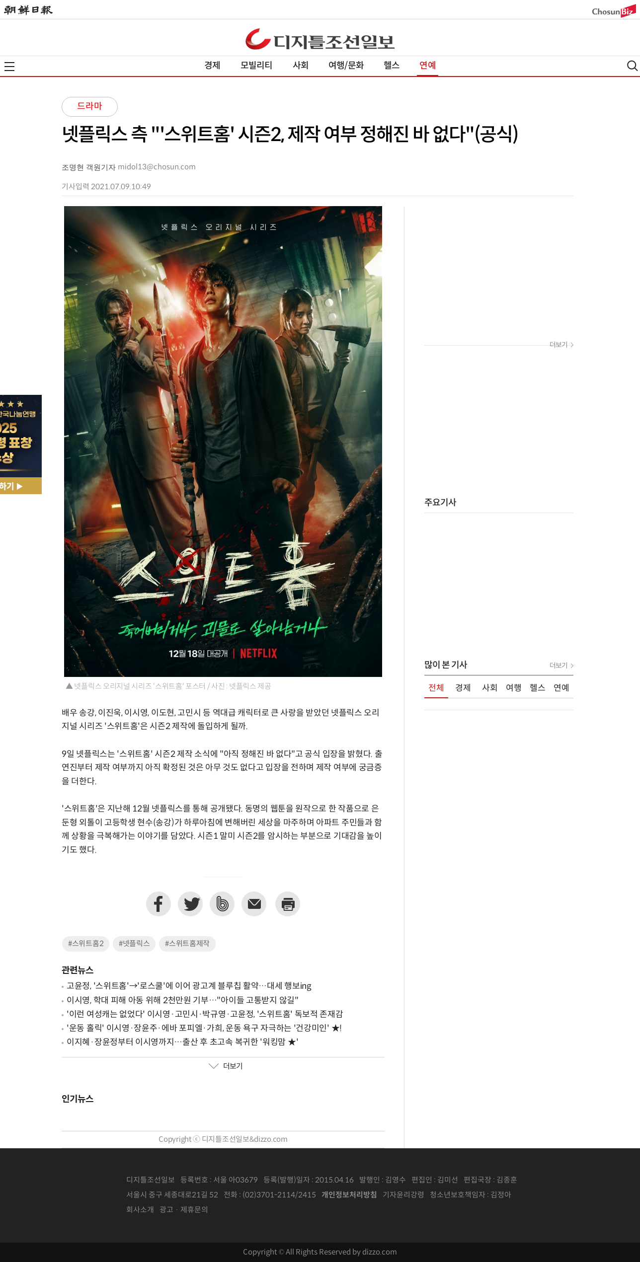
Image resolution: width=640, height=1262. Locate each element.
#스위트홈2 (85, 944)
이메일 (253, 903)
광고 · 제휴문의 (184, 1210)
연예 (427, 66)
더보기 (225, 1066)
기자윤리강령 (403, 1195)
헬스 (392, 66)
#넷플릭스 (134, 944)
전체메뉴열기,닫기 (9, 66)
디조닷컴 (320, 39)
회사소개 (140, 1210)
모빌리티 (256, 66)
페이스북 (158, 903)
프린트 (287, 903)
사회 (301, 66)
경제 (212, 66)
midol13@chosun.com (157, 167)
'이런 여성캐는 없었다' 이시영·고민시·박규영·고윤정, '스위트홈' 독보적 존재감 (205, 1015)
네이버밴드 (222, 903)
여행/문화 (346, 66)
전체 (436, 688)
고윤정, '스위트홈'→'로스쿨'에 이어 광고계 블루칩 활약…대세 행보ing (189, 986)
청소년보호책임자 (457, 1195)
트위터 (190, 903)
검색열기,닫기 (632, 66)
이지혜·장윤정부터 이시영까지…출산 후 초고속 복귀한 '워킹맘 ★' (182, 1042)
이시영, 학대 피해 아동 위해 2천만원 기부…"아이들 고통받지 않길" (183, 1001)
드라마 (89, 106)
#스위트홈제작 (187, 944)
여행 (514, 688)
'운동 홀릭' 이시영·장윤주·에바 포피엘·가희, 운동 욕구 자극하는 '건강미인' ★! (204, 1029)
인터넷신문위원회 (544, 1195)
